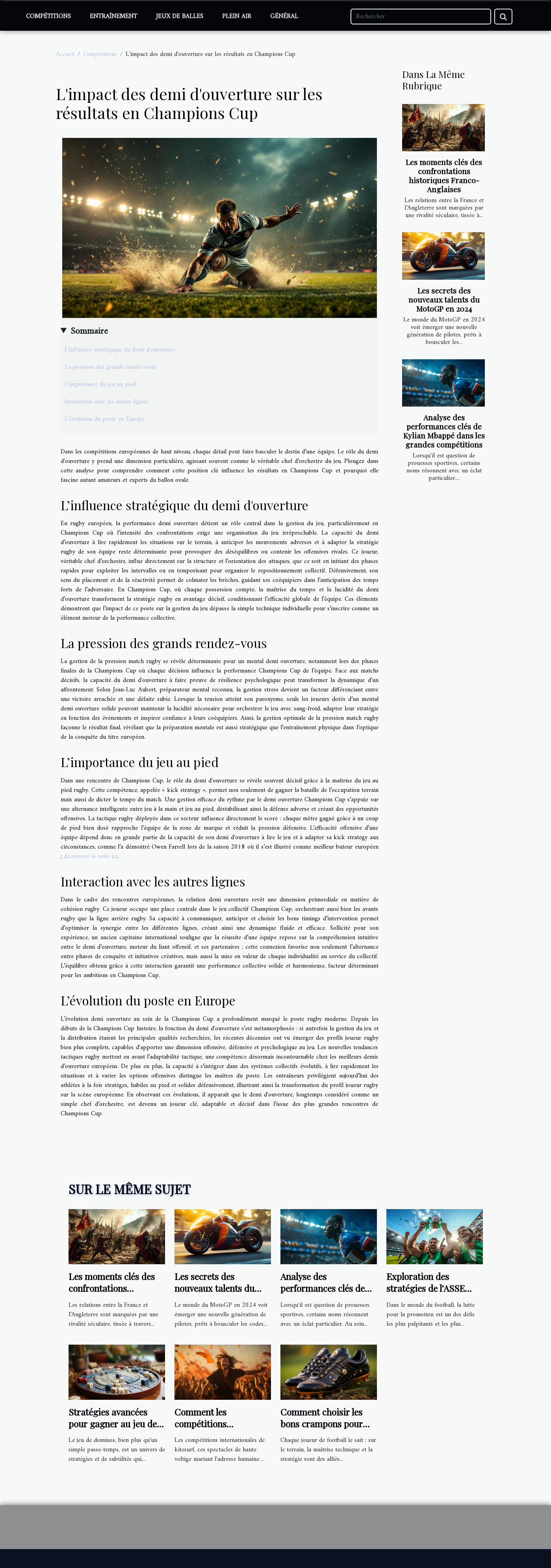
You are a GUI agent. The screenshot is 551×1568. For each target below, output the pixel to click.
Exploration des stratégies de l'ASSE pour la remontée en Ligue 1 (426, 1294)
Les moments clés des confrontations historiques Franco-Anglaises (444, 175)
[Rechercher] (421, 16)
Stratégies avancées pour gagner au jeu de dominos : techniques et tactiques (116, 1429)
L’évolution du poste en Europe (105, 419)
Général (284, 16)
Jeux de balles (179, 16)
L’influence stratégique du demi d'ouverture (120, 349)
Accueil (65, 54)
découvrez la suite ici (90, 856)
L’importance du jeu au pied (100, 384)
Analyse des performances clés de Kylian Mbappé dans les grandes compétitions (444, 431)
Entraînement (113, 16)
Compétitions (48, 16)
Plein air (236, 16)
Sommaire (89, 331)
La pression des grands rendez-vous (110, 367)
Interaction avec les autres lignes (106, 401)
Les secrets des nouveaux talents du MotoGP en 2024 (444, 299)
